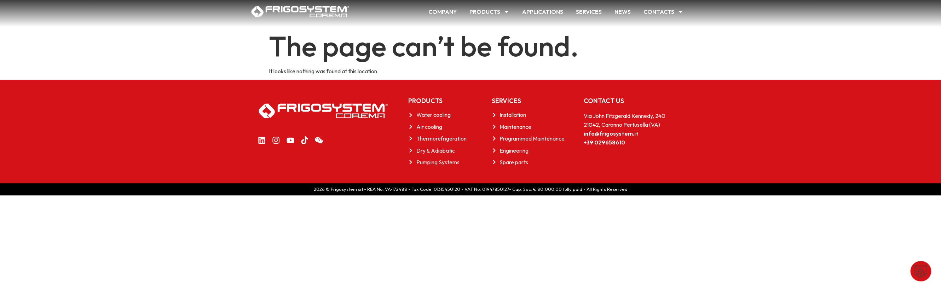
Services (589, 11)
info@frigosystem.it (611, 133)
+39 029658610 (604, 142)
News (622, 11)
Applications (542, 11)
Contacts (663, 11)
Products (489, 11)
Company (442, 11)
